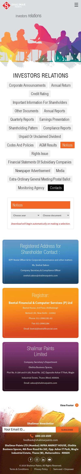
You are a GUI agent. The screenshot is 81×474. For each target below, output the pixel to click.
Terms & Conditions (19, 469)
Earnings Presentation (54, 119)
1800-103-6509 (40, 436)
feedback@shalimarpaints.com (40, 440)
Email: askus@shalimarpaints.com (40, 382)
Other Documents (26, 110)
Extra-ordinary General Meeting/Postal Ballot (39, 179)
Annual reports (54, 110)
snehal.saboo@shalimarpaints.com (40, 275)
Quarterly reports (22, 119)
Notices (67, 145)
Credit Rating (40, 93)
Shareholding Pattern (23, 127)
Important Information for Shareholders (40, 102)
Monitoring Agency (31, 187)
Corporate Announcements (27, 85)
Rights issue (40, 153)
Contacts (56, 187)
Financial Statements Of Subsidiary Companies (39, 162)
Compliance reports (57, 127)
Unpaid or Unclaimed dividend (40, 136)
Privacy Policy (41, 469)
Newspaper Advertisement (32, 170)
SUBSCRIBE (67, 429)
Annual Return (61, 85)
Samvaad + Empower (63, 469)
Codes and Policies (20, 145)
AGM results (48, 145)
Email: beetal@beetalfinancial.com (40, 328)
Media (60, 170)
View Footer (67, 405)
